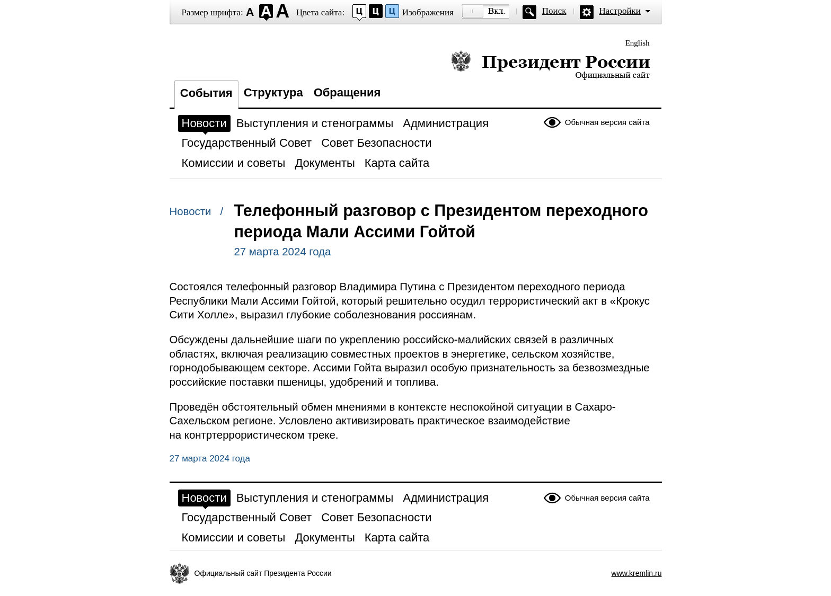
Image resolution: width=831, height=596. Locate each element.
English (637, 43)
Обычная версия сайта (607, 122)
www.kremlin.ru (637, 573)
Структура (273, 92)
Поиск (554, 11)
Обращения (347, 92)
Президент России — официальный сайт (550, 65)
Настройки (620, 11)
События (206, 93)
